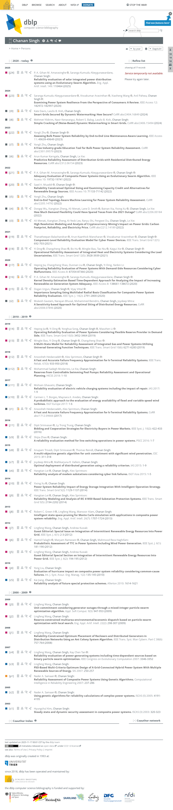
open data (49, 745)
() (143, 240)
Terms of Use (20, 749)
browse (37, 4)
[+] (134, 720)
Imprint (48, 749)
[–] (130, 60)
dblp (25, 4)
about (63, 4)
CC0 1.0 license (71, 745)
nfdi (73, 4)
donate (88, 4)
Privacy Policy (36, 749)
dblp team (55, 742)
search (50, 4)
